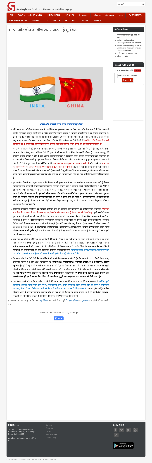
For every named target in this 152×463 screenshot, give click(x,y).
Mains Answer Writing (18, 20)
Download (98, 20)
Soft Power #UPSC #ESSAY (128, 53)
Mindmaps (36, 20)
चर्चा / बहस (97, 15)
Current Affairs (35, 15)
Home (11, 15)
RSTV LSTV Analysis (52, 20)
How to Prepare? (135, 15)
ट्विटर (75, 300)
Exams (20, 15)
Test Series (69, 15)
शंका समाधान (109, 15)
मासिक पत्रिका (84, 20)
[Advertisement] (58, 50)
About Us (49, 428)
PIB (66, 20)
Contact (49, 425)
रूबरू (121, 15)
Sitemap (49, 431)
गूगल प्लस (86, 300)
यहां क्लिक (44, 300)
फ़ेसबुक (69, 300)
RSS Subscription (52, 434)
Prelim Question (53, 15)
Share (58, 318)
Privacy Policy (51, 438)
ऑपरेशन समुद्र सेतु (122, 56)
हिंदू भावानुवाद (83, 15)
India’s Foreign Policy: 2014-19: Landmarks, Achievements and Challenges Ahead (129, 48)
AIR (73, 20)
